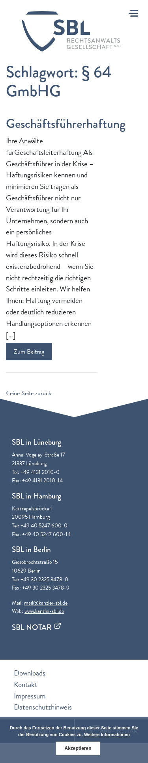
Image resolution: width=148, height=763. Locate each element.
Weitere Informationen (107, 734)
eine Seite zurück (28, 393)
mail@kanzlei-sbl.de (45, 603)
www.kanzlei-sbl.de (44, 611)
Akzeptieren (77, 748)
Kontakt (25, 684)
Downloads (29, 673)
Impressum (29, 696)
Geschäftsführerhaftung (66, 123)
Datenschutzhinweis (43, 707)
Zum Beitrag (29, 351)
